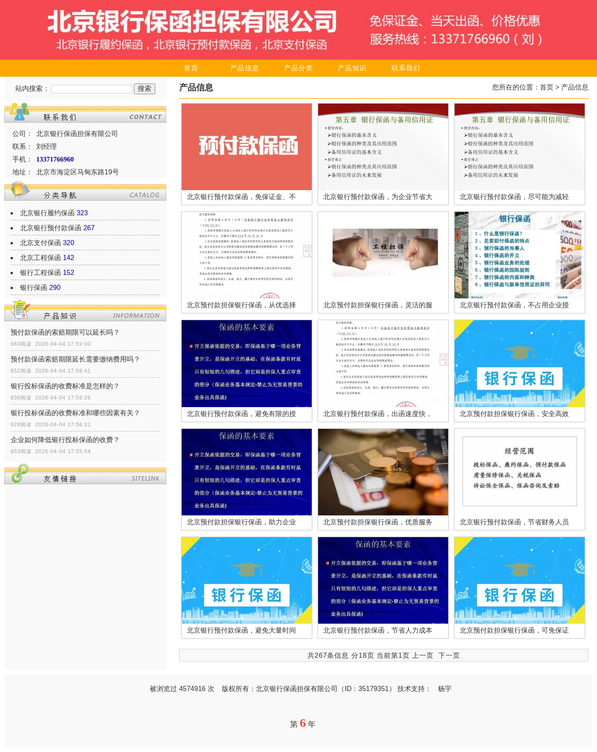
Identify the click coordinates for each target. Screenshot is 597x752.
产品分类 (298, 68)
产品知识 (352, 68)
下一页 (449, 655)
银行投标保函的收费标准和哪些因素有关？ (75, 412)
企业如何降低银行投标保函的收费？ (65, 439)
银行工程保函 (40, 272)
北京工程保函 (40, 257)
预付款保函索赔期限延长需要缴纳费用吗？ (75, 359)
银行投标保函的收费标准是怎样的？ (65, 386)
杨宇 (445, 688)
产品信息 (244, 68)
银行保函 (33, 287)
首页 (191, 68)
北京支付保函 (40, 242)
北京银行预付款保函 (50, 227)
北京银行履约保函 (47, 213)
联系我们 (405, 68)
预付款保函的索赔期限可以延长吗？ (65, 332)
